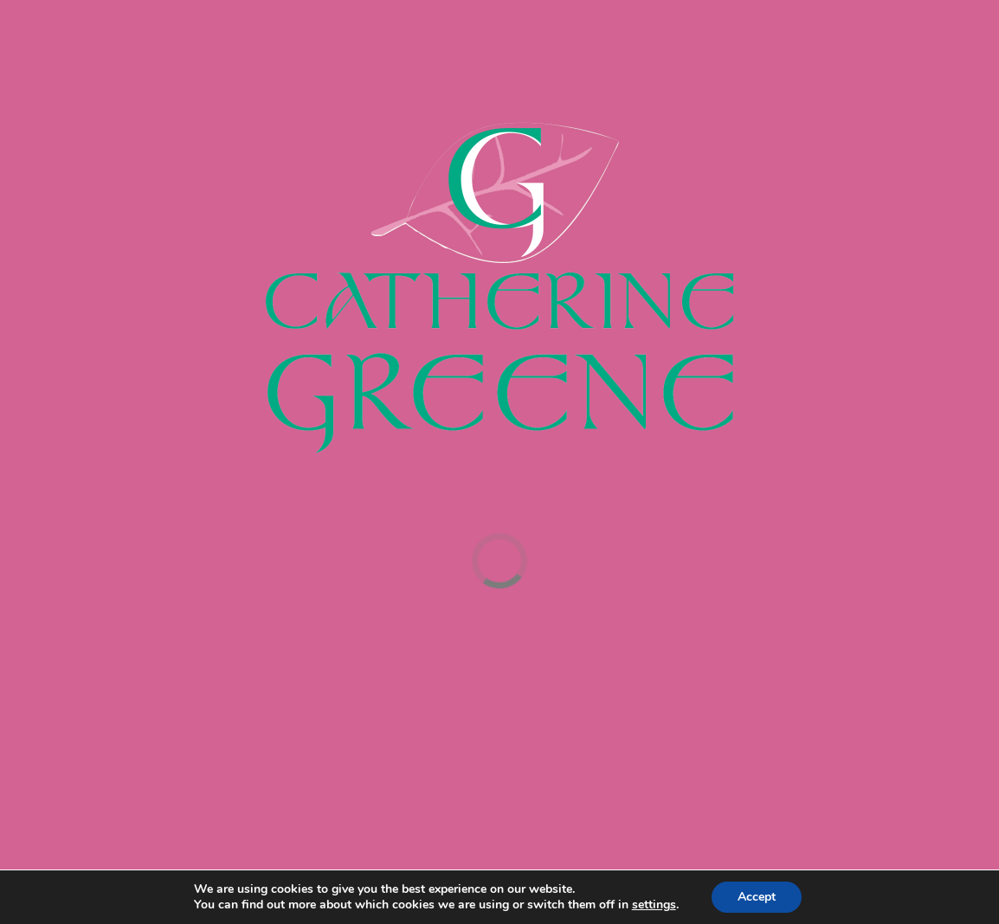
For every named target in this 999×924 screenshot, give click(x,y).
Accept (757, 897)
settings (654, 905)
